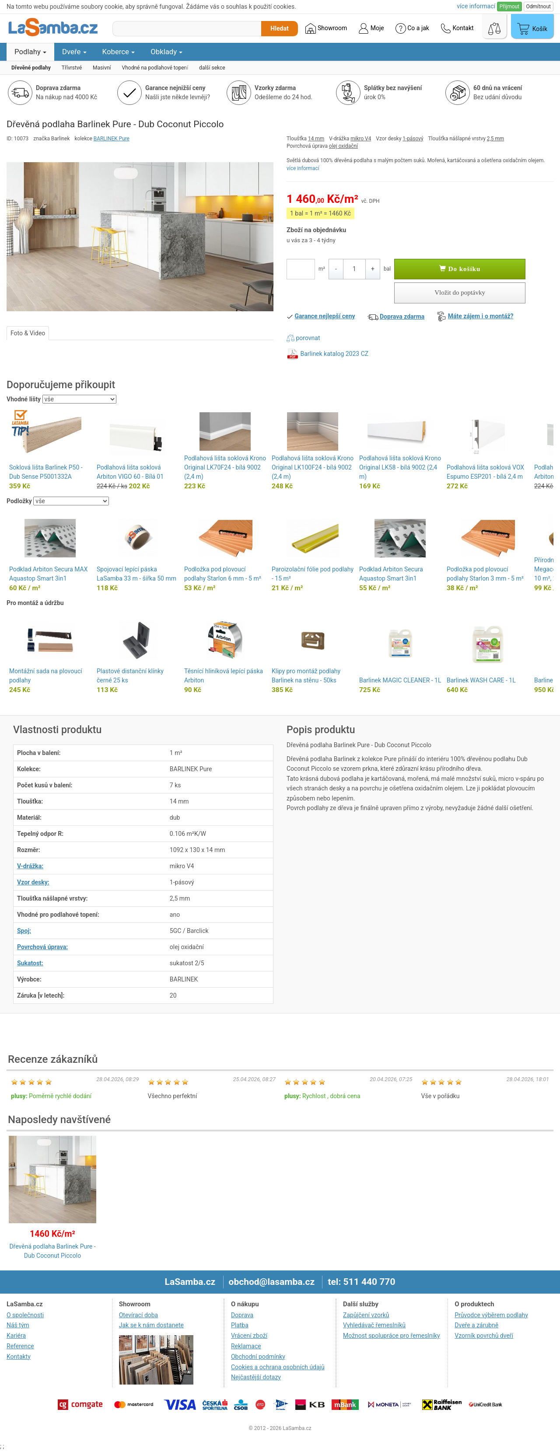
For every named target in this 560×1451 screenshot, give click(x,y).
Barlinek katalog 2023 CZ (334, 353)
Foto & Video (27, 333)
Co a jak (412, 28)
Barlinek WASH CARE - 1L (481, 680)
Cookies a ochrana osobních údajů (278, 1367)
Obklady (166, 51)
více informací (303, 168)
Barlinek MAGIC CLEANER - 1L (400, 680)
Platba (239, 1325)
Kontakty (19, 1356)
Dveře (74, 51)
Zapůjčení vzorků (366, 1315)
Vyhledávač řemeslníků (374, 1325)
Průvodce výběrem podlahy (491, 1315)
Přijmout (509, 6)
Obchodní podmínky (258, 1356)
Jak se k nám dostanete (151, 1325)
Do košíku (459, 268)
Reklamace (246, 1346)
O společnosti (25, 1315)
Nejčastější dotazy (256, 1377)
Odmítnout (538, 6)
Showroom (326, 28)
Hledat (279, 28)
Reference (20, 1346)
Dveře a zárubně (476, 1325)
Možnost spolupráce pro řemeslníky (391, 1335)
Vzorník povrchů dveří (484, 1335)
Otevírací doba (138, 1315)
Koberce (118, 51)
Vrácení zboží (249, 1335)
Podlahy (30, 51)
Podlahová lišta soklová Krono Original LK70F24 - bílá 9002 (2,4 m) (225, 467)
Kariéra (16, 1335)
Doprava (242, 1315)
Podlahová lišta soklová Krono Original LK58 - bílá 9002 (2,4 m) (400, 467)
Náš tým (18, 1325)
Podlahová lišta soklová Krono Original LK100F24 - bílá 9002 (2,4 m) (313, 467)
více (476, 6)
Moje (371, 28)
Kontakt (457, 28)
